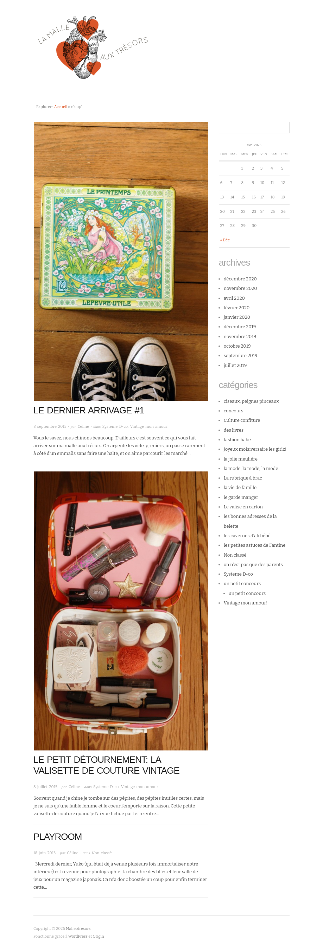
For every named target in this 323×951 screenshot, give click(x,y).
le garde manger (241, 497)
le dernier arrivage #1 (88, 410)
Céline (83, 426)
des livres (234, 430)
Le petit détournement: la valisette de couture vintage (106, 765)
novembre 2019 (240, 336)
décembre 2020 (240, 278)
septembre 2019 (241, 355)
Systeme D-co (115, 426)
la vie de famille (240, 487)
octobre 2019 (237, 346)
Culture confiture (242, 420)
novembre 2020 (240, 288)
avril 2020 (234, 298)
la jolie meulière (241, 459)
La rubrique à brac (243, 478)
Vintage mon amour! (149, 426)
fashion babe (237, 439)
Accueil (61, 106)
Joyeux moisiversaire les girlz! (255, 449)
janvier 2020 (237, 317)
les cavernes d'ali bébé (247, 535)
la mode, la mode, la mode (251, 468)
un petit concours (242, 583)
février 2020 (237, 307)
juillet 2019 (235, 365)
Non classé (102, 853)
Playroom (57, 836)
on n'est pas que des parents (253, 564)
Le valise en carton (243, 506)
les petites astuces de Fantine (255, 545)
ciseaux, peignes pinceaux (251, 401)
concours (233, 410)
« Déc (225, 240)
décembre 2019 (240, 326)
